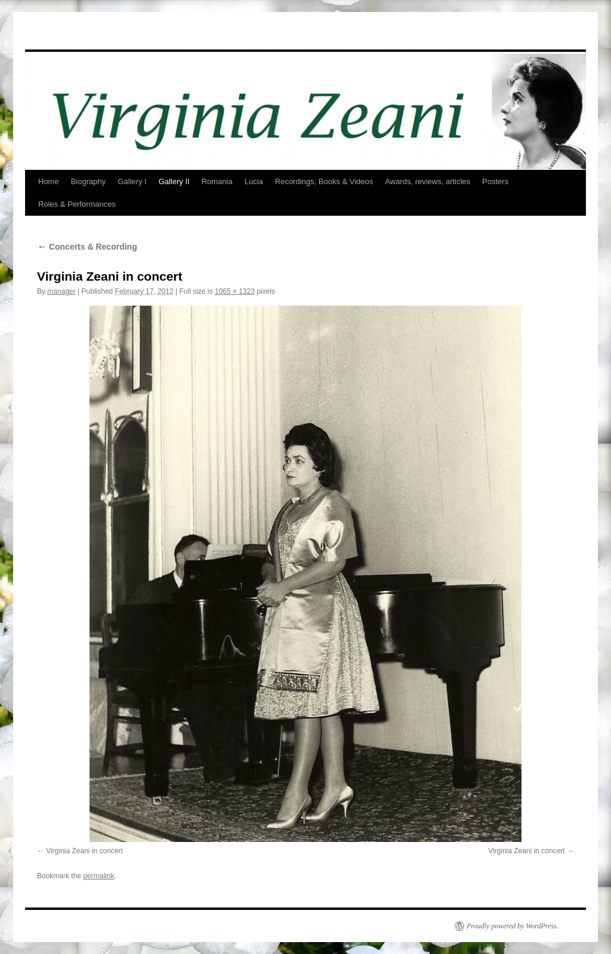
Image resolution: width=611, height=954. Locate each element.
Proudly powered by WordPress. (512, 926)
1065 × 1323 (235, 291)
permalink (98, 876)
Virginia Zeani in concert (84, 851)
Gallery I (132, 181)
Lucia (254, 181)
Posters (495, 181)
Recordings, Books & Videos (324, 181)
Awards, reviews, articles (427, 181)
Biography (88, 181)
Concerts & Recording (87, 246)
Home (48, 181)
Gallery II (174, 181)
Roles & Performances (77, 204)
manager (61, 291)
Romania (217, 181)
